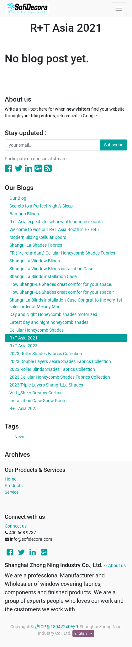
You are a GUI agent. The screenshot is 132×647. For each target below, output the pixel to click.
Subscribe (113, 144)
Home (10, 478)
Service (11, 492)
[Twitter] (18, 168)
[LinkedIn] (28, 168)
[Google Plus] (38, 168)
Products (14, 485)
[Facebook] (8, 168)
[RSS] (48, 168)
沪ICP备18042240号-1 (57, 626)
